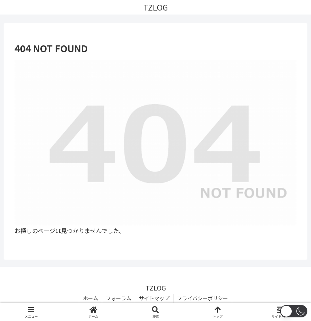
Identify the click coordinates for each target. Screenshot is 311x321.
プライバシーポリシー (202, 298)
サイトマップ (154, 298)
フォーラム (118, 298)
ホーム (90, 298)
